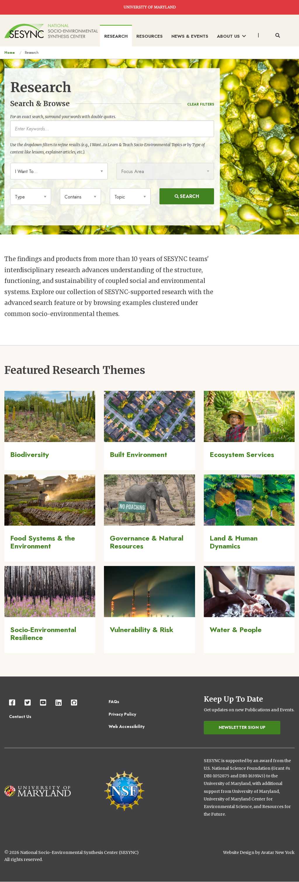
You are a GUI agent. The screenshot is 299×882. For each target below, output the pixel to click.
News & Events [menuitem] (189, 36)
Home (9, 52)
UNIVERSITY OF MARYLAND (150, 7)
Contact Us (20, 716)
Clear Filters (200, 104)
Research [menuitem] (116, 36)
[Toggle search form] (278, 35)
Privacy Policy (122, 714)
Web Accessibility (127, 726)
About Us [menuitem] (231, 36)
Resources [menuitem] (149, 36)
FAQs (114, 702)
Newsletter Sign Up (242, 727)
